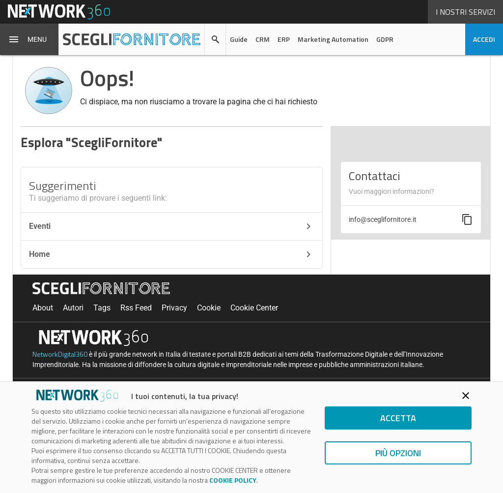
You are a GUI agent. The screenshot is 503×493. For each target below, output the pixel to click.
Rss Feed (136, 307)
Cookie (209, 307)
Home (172, 254)
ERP (284, 39)
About (42, 307)
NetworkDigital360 (59, 354)
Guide (239, 39)
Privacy (174, 307)
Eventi (172, 226)
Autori (73, 307)
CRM (262, 39)
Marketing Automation (333, 39)
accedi (484, 39)
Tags (102, 307)
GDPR (384, 39)
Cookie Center (254, 307)
